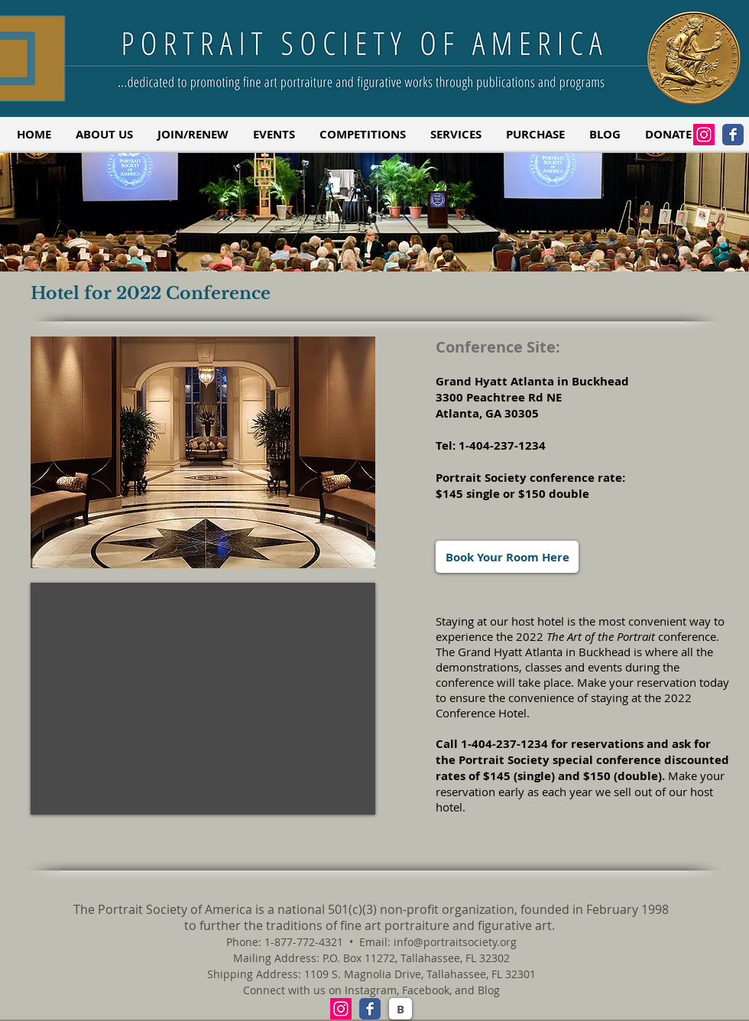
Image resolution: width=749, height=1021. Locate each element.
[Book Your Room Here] (507, 557)
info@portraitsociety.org (455, 942)
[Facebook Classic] (733, 134)
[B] (400, 1008)
